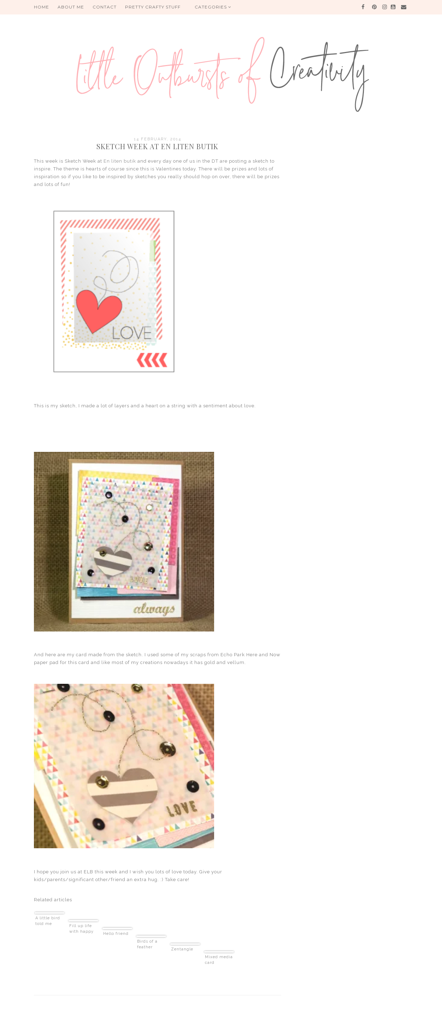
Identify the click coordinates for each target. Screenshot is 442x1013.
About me (71, 7)
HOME (41, 7)
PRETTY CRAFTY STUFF (153, 7)
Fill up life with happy (81, 929)
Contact (105, 7)
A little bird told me (47, 921)
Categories (213, 7)
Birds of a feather (147, 944)
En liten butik (120, 161)
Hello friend (116, 933)
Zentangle (182, 949)
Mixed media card (219, 960)
